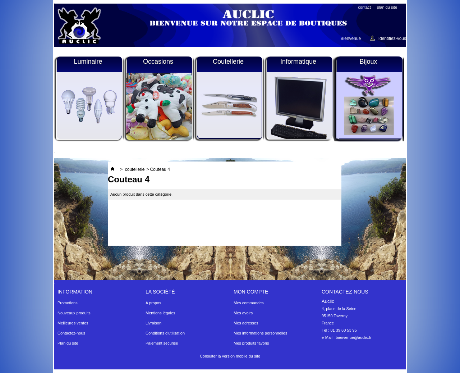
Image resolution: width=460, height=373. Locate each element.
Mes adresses (246, 323)
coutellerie (135, 169)
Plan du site (68, 343)
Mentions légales (160, 313)
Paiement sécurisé (162, 343)
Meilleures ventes (73, 323)
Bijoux (368, 61)
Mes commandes (249, 303)
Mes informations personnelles (260, 333)
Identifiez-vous (392, 38)
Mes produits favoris (251, 343)
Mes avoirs (243, 313)
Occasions (158, 61)
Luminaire (88, 61)
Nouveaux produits (74, 313)
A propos (153, 303)
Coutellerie (228, 61)
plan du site (387, 7)
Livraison (153, 323)
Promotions (68, 303)
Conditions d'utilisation (165, 333)
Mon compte (251, 292)
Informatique (298, 61)
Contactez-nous (71, 333)
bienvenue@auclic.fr (354, 337)
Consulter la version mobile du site (230, 356)
